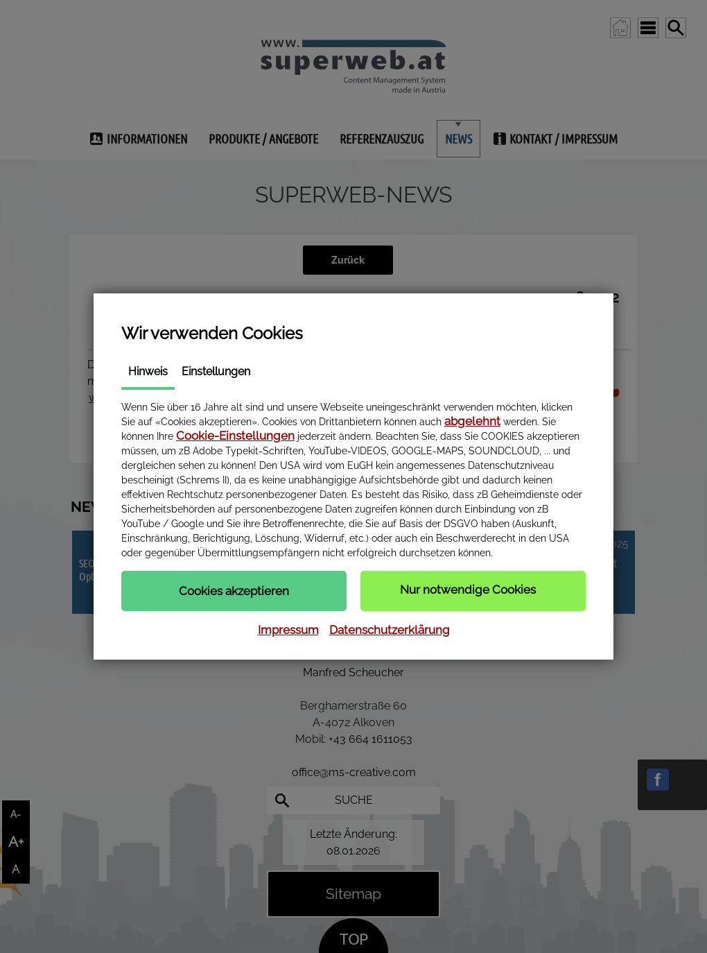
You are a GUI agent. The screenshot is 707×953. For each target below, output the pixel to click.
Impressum (288, 630)
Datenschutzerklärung (389, 630)
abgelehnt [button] (472, 421)
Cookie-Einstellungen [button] (235, 436)
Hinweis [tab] (148, 371)
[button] (234, 591)
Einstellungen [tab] (216, 371)
